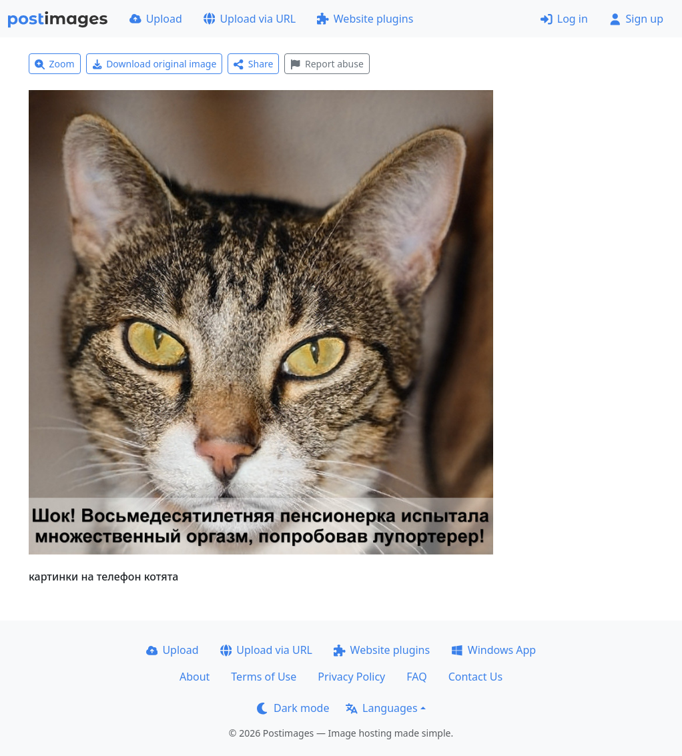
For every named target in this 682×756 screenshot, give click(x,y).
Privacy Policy (351, 676)
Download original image (154, 63)
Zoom (55, 63)
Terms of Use (263, 676)
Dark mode (293, 708)
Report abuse (326, 63)
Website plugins (365, 18)
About (195, 676)
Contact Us (475, 676)
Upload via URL (250, 18)
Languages (381, 708)
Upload (155, 18)
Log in (564, 18)
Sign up (636, 18)
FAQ (416, 676)
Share (253, 63)
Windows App (493, 650)
